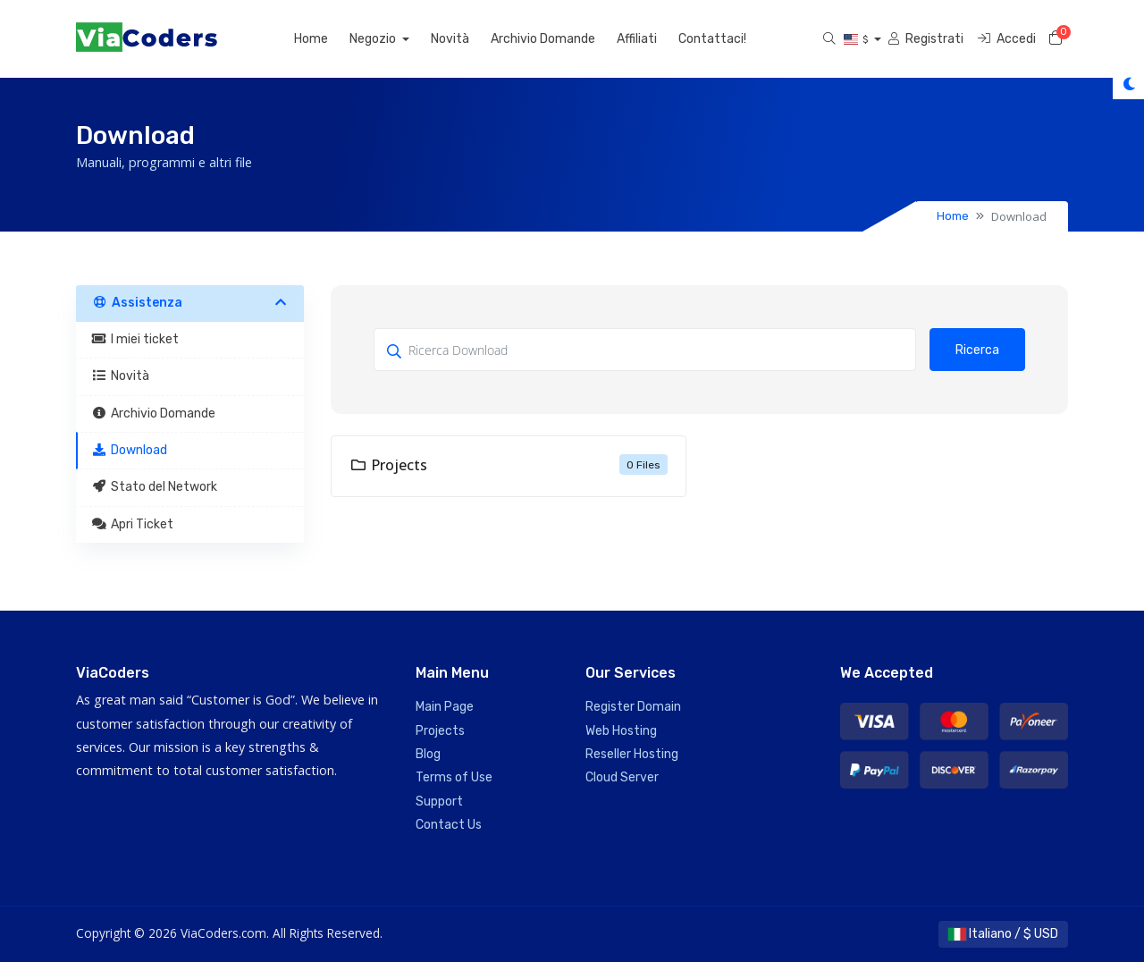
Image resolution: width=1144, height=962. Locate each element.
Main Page (445, 706)
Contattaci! (712, 38)
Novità (450, 38)
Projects (440, 730)
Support (439, 801)
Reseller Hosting (631, 754)
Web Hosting (621, 730)
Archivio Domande (543, 38)
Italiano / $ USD (1003, 933)
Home (311, 38)
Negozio (374, 38)
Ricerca (977, 350)
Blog (428, 754)
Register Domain (633, 706)
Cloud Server (622, 777)
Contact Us (449, 824)
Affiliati (637, 38)
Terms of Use (454, 777)
